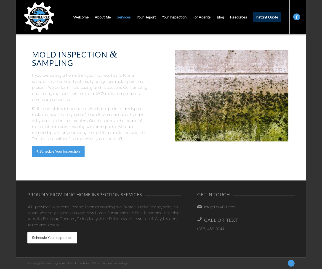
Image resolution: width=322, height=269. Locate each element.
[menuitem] (81, 17)
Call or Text (221, 220)
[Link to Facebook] (296, 16)
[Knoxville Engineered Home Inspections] (39, 17)
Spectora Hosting (116, 263)
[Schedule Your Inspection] (58, 151)
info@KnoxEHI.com (220, 207)
